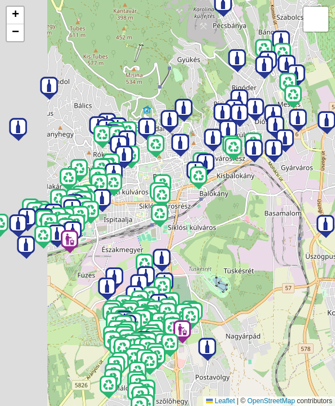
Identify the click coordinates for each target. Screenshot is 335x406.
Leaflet (220, 401)
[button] (70, 241)
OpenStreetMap (271, 401)
